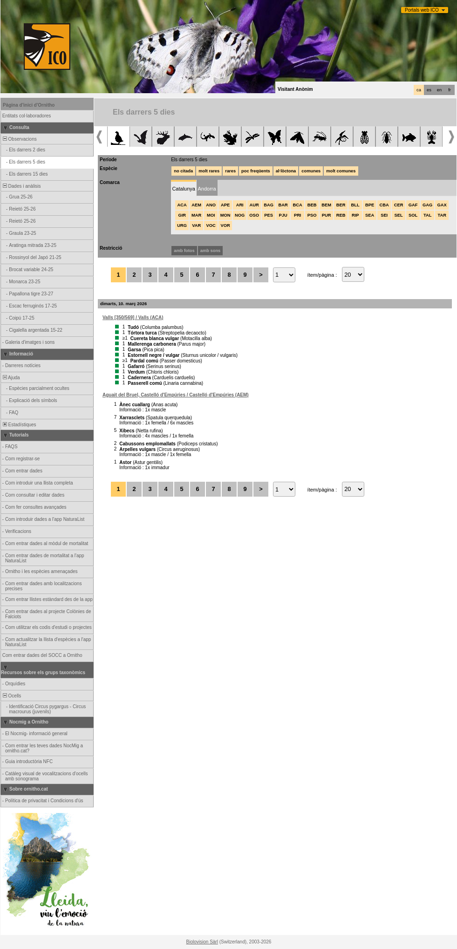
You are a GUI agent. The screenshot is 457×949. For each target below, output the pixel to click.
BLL (355, 205)
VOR (225, 225)
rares (230, 171)
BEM (326, 205)
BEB (312, 205)
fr (449, 90)
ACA (182, 205)
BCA (297, 205)
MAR (196, 215)
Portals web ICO (422, 10)
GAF (413, 205)
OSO (254, 215)
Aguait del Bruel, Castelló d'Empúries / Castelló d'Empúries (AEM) (175, 394)
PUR (326, 215)
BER (341, 205)
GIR (182, 215)
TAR (441, 215)
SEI (384, 215)
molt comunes (340, 171)
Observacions (19, 139)
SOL (413, 215)
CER (398, 205)
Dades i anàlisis (21, 186)
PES (268, 215)
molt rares (208, 171)
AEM (196, 205)
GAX (442, 205)
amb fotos (184, 250)
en (439, 90)
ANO (211, 205)
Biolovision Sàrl (202, 941)
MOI (211, 215)
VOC (211, 225)
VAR (196, 225)
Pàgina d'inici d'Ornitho (29, 105)
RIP (355, 215)
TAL (427, 215)
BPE (369, 205)
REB (341, 215)
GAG (427, 205)
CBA (384, 205)
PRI (297, 215)
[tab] (183, 188)
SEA (369, 215)
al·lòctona (286, 171)
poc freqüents (255, 171)
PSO (312, 215)
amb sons (210, 250)
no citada (183, 171)
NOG (240, 215)
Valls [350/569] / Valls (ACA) (133, 317)
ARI (240, 205)
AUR (254, 205)
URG (182, 225)
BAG (268, 205)
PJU (283, 215)
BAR (283, 205)
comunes (311, 171)
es (429, 90)
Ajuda (10, 377)
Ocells (11, 695)
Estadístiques (18, 424)
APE (225, 205)
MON (225, 215)
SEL (399, 215)
